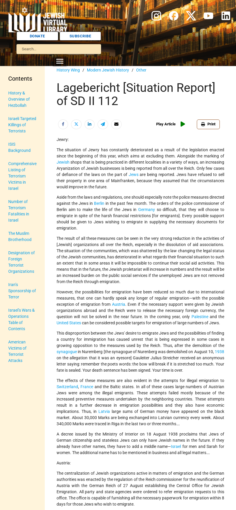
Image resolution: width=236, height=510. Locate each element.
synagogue (67, 351)
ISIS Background (19, 147)
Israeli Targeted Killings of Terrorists (22, 124)
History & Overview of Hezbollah (19, 99)
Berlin (99, 203)
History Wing (68, 70)
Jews (133, 174)
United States (69, 322)
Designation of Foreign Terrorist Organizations (21, 262)
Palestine (200, 316)
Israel (176, 446)
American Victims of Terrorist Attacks (17, 351)
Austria (118, 304)
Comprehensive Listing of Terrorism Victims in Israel (22, 176)
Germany (146, 209)
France (86, 386)
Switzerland (67, 386)
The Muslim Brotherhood (20, 236)
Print (208, 124)
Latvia (104, 411)
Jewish (63, 162)
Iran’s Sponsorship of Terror (22, 290)
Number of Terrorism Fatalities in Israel (18, 210)
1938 (219, 351)
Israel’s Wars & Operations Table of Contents (21, 319)
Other (141, 70)
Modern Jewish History (108, 70)
